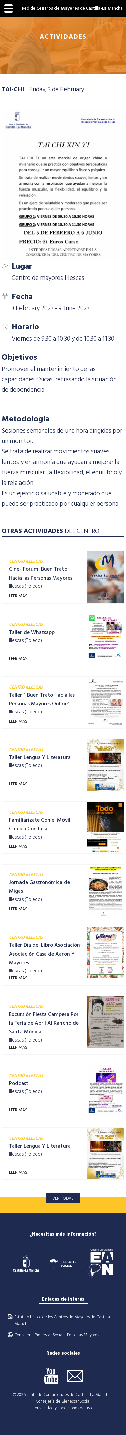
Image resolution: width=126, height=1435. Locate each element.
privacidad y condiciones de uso (63, 1408)
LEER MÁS (18, 596)
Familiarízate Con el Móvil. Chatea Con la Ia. (40, 824)
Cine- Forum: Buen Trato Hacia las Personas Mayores (40, 573)
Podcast (18, 1083)
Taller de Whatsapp (32, 632)
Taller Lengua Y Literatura (40, 757)
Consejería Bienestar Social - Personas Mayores (56, 1334)
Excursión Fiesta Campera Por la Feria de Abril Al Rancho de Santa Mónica (44, 1023)
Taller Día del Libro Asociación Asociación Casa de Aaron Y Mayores (44, 954)
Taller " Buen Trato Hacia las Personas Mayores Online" (42, 699)
